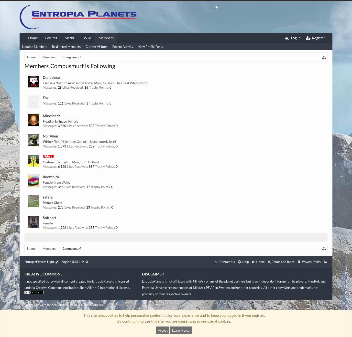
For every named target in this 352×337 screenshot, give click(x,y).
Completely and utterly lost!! (96, 142)
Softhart (49, 217)
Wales (66, 182)
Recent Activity (122, 47)
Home (33, 38)
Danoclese (51, 77)
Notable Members (34, 47)
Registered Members (66, 47)
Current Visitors (97, 47)
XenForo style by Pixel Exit (124, 305)
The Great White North (131, 83)
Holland (93, 162)
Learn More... (181, 330)
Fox (46, 97)
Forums (51, 38)
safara (48, 197)
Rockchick (51, 177)
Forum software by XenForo (64, 305)
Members (106, 38)
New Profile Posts (150, 47)
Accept (163, 330)
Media (70, 38)
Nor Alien (50, 136)
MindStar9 (51, 116)
